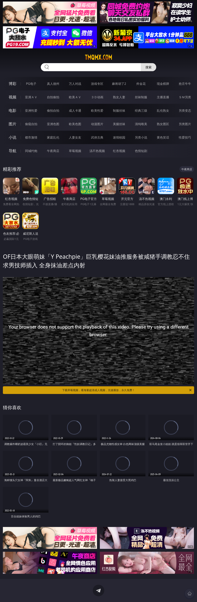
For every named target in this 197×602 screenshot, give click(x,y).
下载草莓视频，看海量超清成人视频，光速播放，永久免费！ (127, 390)
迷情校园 (119, 137)
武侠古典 (97, 137)
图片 (12, 123)
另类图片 (185, 124)
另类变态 (185, 110)
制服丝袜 (119, 110)
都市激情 (31, 137)
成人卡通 (75, 110)
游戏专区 (97, 84)
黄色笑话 (163, 137)
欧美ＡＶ (75, 97)
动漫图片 (97, 124)
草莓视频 (75, 151)
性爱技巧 (185, 137)
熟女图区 (163, 124)
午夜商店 (53, 151)
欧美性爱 (97, 110)
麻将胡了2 (119, 84)
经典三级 (141, 110)
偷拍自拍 (53, 110)
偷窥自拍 (31, 124)
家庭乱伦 (53, 137)
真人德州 (53, 84)
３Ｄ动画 (97, 97)
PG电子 (31, 84)
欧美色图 (75, 124)
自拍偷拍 (53, 97)
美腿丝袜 (119, 124)
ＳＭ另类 (185, 97)
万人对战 (75, 84)
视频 (12, 97)
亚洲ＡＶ (31, 97)
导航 (12, 150)
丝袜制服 (141, 97)
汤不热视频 (97, 151)
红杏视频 (119, 151)
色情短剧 (141, 151)
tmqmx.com (98, 57)
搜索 (148, 67)
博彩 (12, 83)
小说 (12, 137)
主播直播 (163, 97)
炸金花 (141, 84)
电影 (12, 110)
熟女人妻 (119, 97)
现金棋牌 (163, 84)
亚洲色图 (53, 124)
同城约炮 (31, 151)
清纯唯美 (141, 124)
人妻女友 (75, 137)
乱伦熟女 (163, 110)
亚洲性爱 (31, 110)
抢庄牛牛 (185, 84)
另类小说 (141, 137)
